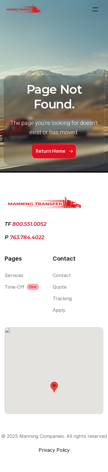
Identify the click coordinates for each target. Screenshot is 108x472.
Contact (62, 275)
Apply (59, 310)
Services (14, 275)
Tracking (62, 298)
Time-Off (14, 287)
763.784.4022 (26, 237)
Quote (60, 287)
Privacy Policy (54, 450)
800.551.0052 (29, 224)
